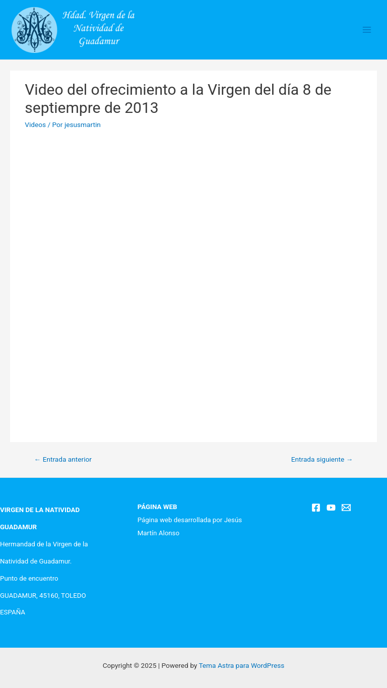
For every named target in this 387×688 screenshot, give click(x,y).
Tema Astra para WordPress (241, 665)
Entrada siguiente (322, 459)
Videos (35, 124)
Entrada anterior (63, 459)
